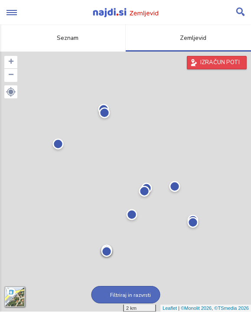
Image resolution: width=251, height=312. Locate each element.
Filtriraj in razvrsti (125, 295)
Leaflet (170, 308)
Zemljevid (188, 38)
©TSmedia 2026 (231, 308)
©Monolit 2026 (196, 308)
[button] (10, 91)
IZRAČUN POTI (220, 62)
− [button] (11, 75)
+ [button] (11, 62)
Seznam (62, 38)
